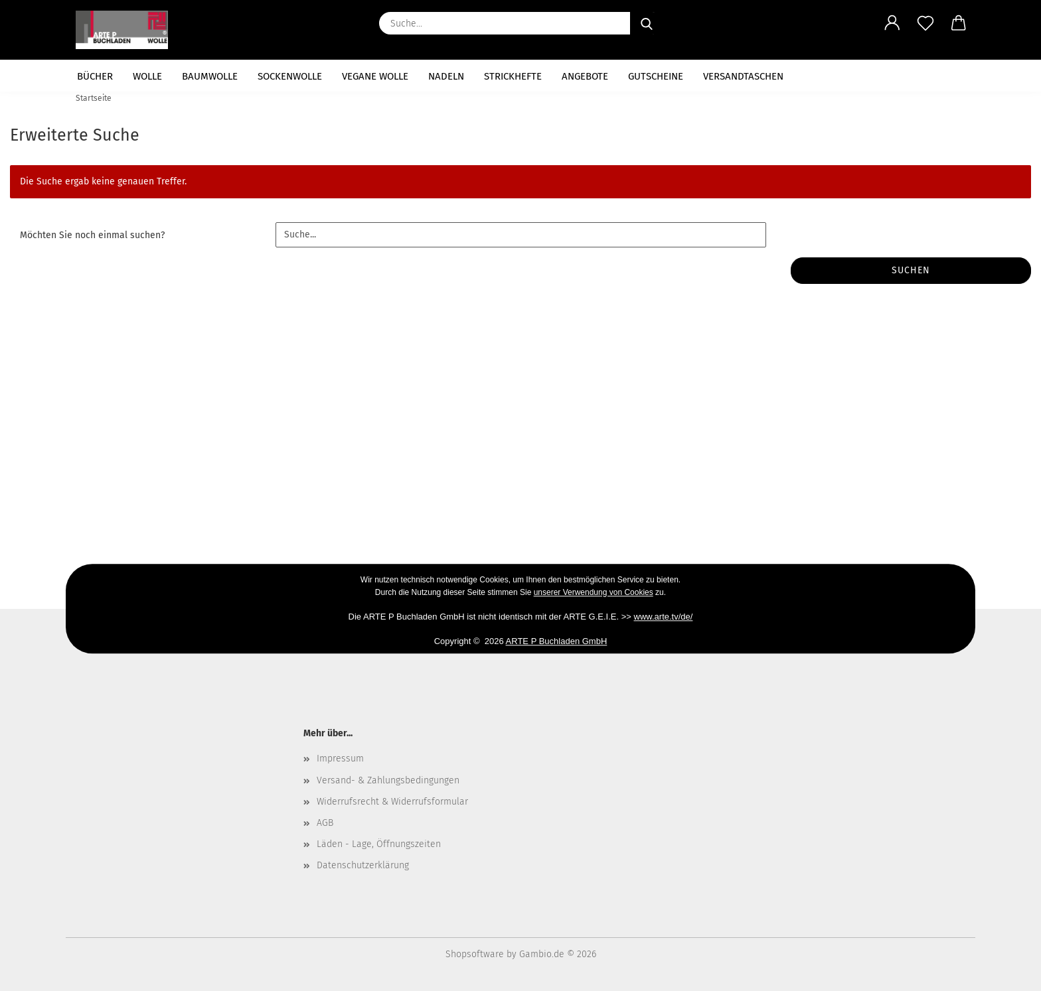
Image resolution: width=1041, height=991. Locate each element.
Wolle (147, 76)
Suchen (911, 270)
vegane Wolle (375, 76)
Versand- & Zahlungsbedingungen (388, 780)
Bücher (95, 76)
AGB (325, 822)
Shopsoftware (474, 954)
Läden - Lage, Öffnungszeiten (379, 844)
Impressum (340, 758)
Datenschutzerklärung (363, 865)
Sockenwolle (290, 76)
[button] (892, 23)
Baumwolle (210, 76)
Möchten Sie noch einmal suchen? (92, 235)
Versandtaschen (743, 76)
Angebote (585, 76)
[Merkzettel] (925, 23)
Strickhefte (513, 76)
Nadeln (446, 76)
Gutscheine (655, 76)
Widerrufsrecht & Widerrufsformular (392, 801)
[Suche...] (646, 23)
